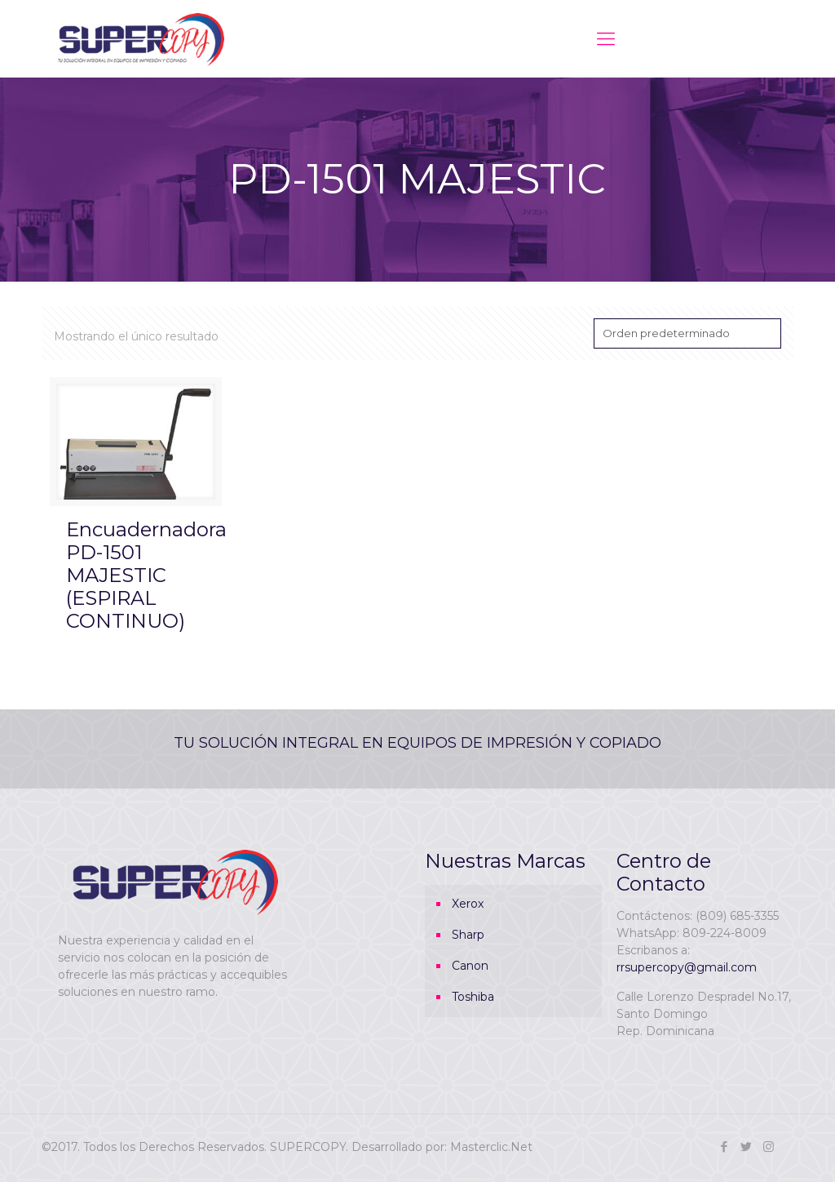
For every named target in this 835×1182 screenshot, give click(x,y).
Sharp (468, 934)
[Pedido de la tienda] (687, 333)
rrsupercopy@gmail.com (686, 967)
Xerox (468, 903)
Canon (470, 965)
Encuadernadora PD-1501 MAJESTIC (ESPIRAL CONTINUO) (146, 575)
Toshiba (473, 996)
